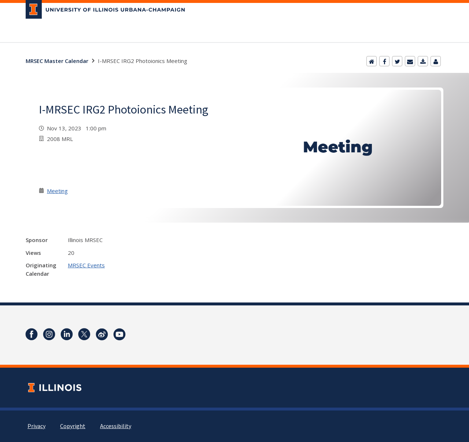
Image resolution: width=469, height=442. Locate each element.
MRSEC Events (86, 265)
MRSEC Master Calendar (57, 60)
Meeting (57, 190)
